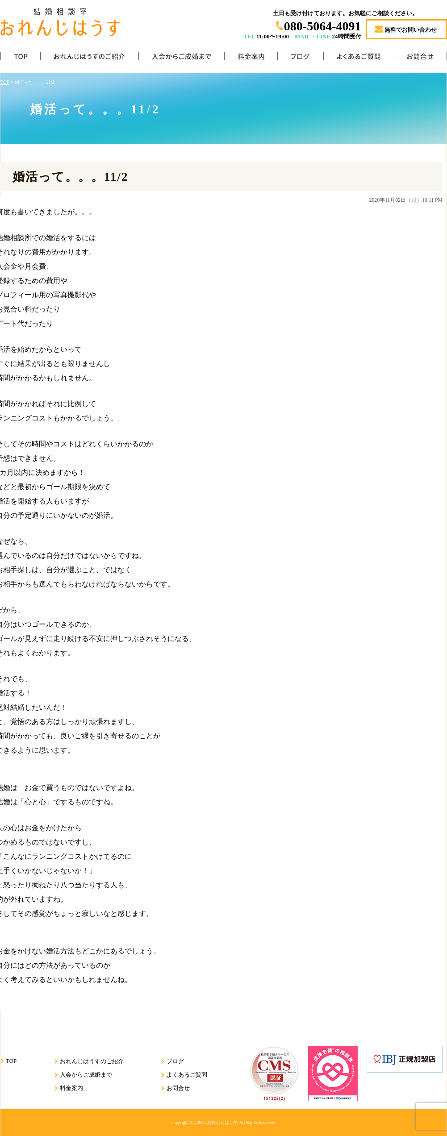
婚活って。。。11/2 (71, 176)
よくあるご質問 (358, 58)
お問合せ (420, 58)
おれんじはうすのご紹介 (89, 58)
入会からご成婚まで (181, 58)
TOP (20, 58)
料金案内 (250, 58)
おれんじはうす (222, 1122)
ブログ (300, 58)
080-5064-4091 (322, 26)
